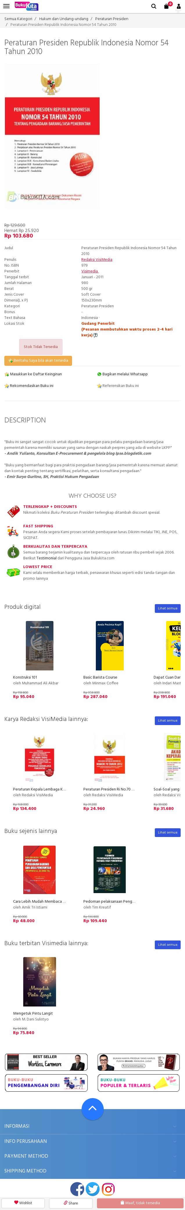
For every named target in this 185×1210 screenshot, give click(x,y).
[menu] (6, 6)
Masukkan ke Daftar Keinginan (33, 374)
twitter (92, 1189)
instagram (108, 1189)
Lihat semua (167, 608)
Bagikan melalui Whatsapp (122, 374)
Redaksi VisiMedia (96, 259)
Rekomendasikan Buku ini (28, 386)
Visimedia (90, 271)
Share (71, 1203)
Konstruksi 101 (25, 677)
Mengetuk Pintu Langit (33, 1013)
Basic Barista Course (100, 677)
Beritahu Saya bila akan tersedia (38, 360)
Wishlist (23, 1203)
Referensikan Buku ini (118, 386)
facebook (77, 1189)
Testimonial (47, 558)
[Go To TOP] (93, 1109)
